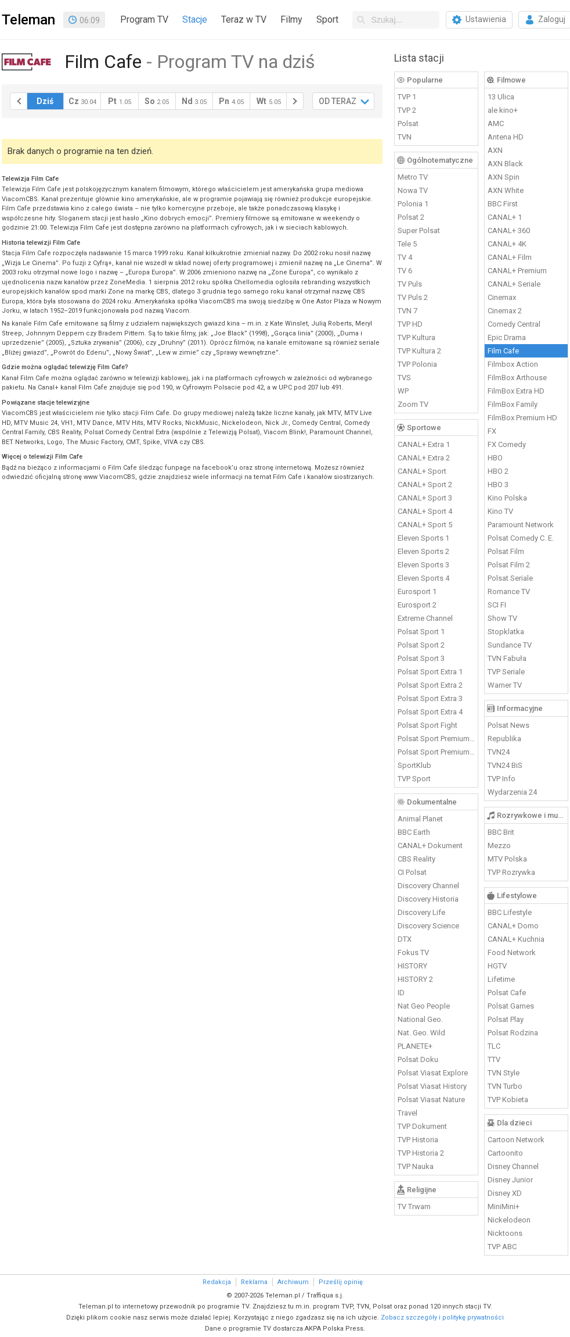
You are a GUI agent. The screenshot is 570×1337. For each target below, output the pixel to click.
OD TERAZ (337, 101)
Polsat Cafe (507, 992)
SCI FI (497, 604)
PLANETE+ (415, 1046)
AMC (496, 123)
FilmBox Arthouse (517, 377)
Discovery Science (428, 925)
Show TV (502, 618)
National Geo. (420, 1019)
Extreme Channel (425, 618)
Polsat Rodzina (513, 1032)
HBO (495, 457)
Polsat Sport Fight (427, 725)
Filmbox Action (513, 364)
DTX (405, 939)
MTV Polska (507, 859)
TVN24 (499, 752)
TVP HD (410, 324)
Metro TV (413, 177)
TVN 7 (407, 310)
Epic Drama (507, 337)
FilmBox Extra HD (516, 391)
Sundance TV (510, 645)
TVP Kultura (416, 337)
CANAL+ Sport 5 (425, 524)
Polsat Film (506, 551)
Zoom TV (413, 404)
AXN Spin (504, 177)
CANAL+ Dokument (430, 845)
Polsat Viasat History (432, 1086)
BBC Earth (414, 832)
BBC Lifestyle (510, 912)
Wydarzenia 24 (512, 792)
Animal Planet (420, 818)
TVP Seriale (506, 671)
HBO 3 (498, 484)
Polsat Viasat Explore (433, 1072)
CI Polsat (412, 872)
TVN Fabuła (507, 658)
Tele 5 (407, 243)
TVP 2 (407, 110)
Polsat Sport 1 (421, 631)
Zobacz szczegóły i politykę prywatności (442, 1317)
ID (401, 992)
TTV (494, 1059)
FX (492, 431)
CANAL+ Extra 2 (424, 457)
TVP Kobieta (508, 1099)
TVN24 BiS (505, 765)
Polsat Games (511, 1006)
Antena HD (506, 137)
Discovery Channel (428, 885)
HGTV (497, 965)
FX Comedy (507, 444)
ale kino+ (503, 110)
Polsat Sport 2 (421, 645)
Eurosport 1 (417, 591)
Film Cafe (503, 350)
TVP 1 (407, 96)
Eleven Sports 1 (423, 538)
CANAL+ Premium (517, 270)
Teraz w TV (243, 19)
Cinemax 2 (505, 310)
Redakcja (217, 1282)
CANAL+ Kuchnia (516, 939)
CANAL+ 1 (505, 217)
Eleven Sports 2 (423, 551)
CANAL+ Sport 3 (425, 498)
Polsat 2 (411, 217)
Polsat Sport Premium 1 (436, 738)
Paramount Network (521, 524)
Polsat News (508, 725)
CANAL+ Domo (513, 925)
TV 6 (405, 270)
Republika (504, 738)
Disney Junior (510, 1179)
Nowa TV (413, 190)
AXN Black (505, 163)
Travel (407, 1113)
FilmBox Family (512, 404)
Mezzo (499, 845)
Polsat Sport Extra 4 (430, 711)
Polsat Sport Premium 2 (436, 752)
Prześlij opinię (341, 1282)
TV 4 (405, 257)
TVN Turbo (505, 1086)
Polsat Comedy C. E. (521, 538)
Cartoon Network (516, 1139)
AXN (495, 150)
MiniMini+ (504, 1206)
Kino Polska (507, 498)
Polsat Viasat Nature (431, 1099)
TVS (404, 377)
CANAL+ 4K (507, 243)
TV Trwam (414, 1206)
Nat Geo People (424, 1006)
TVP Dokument (422, 1126)
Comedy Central (514, 324)
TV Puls (410, 284)
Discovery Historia (428, 899)
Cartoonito (505, 1153)
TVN (405, 137)
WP (403, 391)
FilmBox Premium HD (522, 417)
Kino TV (500, 511)
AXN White (506, 190)
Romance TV (509, 591)
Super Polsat (419, 230)
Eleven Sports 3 (423, 564)
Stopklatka (506, 631)
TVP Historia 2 (421, 1153)
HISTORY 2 (415, 979)
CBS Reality (416, 859)
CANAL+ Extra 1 (424, 444)
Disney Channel (513, 1166)
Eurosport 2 (417, 604)
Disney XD (505, 1193)
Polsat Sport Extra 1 (430, 671)
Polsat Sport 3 (421, 658)
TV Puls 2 (413, 297)
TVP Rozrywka (511, 872)
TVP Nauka (416, 1166)
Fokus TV (413, 952)
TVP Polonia (417, 364)
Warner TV (505, 685)
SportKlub (414, 765)
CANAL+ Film (510, 257)
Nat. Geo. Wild (421, 1032)
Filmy (291, 19)
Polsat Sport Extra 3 (430, 698)
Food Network (512, 952)
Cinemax (502, 297)
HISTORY (412, 965)
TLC (494, 1046)
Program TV (144, 19)
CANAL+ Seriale (514, 284)
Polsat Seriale (510, 578)
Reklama (254, 1282)
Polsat (408, 123)
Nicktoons (505, 1233)
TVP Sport (414, 778)
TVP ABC (502, 1246)
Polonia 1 (413, 203)
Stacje (194, 19)
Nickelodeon (509, 1220)
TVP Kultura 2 (419, 350)
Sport (327, 19)
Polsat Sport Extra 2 (430, 685)
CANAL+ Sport (422, 471)
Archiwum (293, 1282)
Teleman (28, 20)
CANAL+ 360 (509, 230)
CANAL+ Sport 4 (425, 511)
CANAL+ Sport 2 (425, 484)
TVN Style (504, 1072)
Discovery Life (421, 912)
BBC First (503, 203)
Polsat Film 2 (509, 564)
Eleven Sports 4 (423, 578)
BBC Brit (501, 832)
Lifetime (501, 979)
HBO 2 (498, 471)
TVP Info (501, 778)
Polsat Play (506, 1019)
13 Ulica (501, 96)
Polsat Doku (418, 1059)
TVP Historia (418, 1139)
